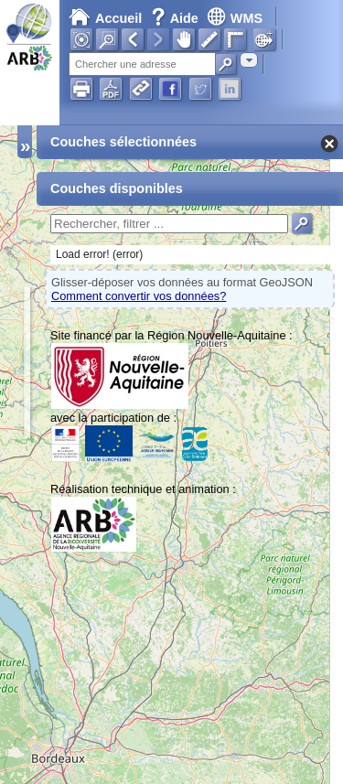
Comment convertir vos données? (138, 296)
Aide (176, 18)
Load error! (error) (99, 254)
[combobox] (249, 60)
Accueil (105, 18)
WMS (235, 18)
